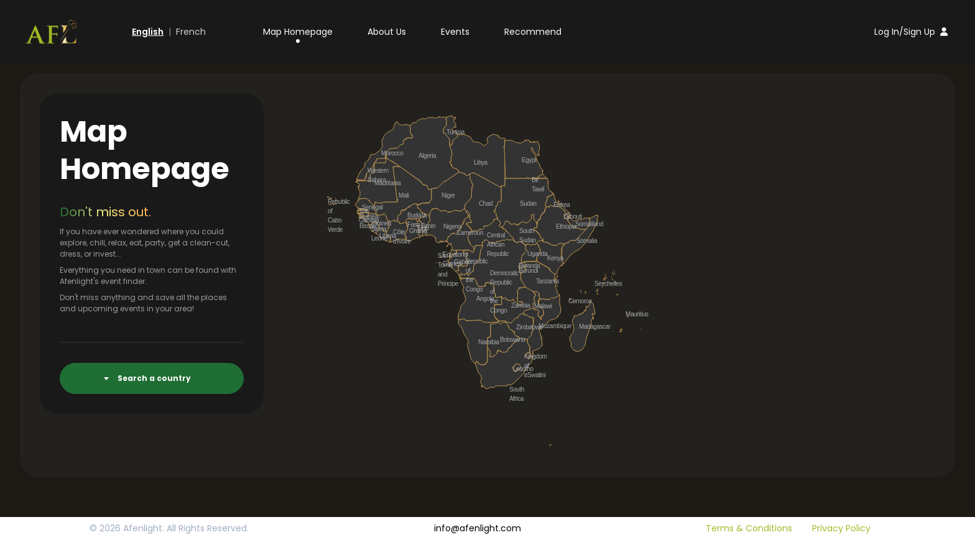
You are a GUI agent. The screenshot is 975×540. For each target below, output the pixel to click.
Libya (477, 162)
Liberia (383, 235)
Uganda (531, 253)
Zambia (515, 305)
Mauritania (378, 183)
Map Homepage (298, 31)
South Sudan (523, 230)
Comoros (572, 301)
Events (455, 31)
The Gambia (362, 211)
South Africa (513, 389)
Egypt (525, 160)
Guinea (376, 223)
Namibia (482, 342)
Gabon (457, 262)
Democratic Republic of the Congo (493, 273)
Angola (480, 298)
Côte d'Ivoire (396, 232)
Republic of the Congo (469, 261)
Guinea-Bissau (363, 216)
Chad (482, 203)
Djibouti (567, 216)
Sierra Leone (375, 229)
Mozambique (542, 326)
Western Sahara (371, 170)
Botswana (503, 339)
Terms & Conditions (749, 528)
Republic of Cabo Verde (331, 201)
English (148, 31)
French (191, 31)
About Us (386, 31)
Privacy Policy (841, 528)
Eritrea (557, 204)
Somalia (580, 240)
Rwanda (522, 265)
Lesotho (516, 368)
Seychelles (598, 283)
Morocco (385, 153)
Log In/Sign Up (911, 31)
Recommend (532, 31)
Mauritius (629, 314)
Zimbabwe (520, 327)
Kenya (551, 258)
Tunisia (450, 132)
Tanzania (539, 281)
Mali (402, 195)
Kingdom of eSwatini (528, 356)
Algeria (422, 155)
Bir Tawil (535, 179)
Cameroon (460, 232)
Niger (445, 195)
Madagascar (582, 326)
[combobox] (152, 378)
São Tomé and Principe (441, 255)
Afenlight (142, 528)
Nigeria (447, 226)
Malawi (538, 306)
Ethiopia (559, 226)
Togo (419, 228)
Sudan (523, 203)
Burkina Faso (411, 215)
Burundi (522, 270)
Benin (424, 225)
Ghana (413, 230)
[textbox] (158, 378)
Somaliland (579, 224)
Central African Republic (490, 235)
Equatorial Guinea (446, 254)
